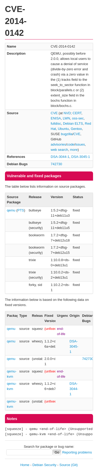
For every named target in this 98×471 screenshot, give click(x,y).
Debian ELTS (73, 123)
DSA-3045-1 (80, 157)
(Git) (74, 465)
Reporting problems (77, 452)
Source (64, 465)
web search (59, 150)
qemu (11, 210)
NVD (67, 113)
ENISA (56, 118)
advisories (58, 144)
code (70, 144)
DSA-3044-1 (60, 157)
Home (25, 465)
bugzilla (66, 134)
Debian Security (44, 465)
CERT (77, 113)
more (74, 150)
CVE (54, 113)
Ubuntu (63, 129)
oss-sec (78, 118)
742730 (56, 164)
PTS (21, 210)
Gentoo (76, 129)
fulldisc (56, 123)
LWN (66, 118)
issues (80, 144)
